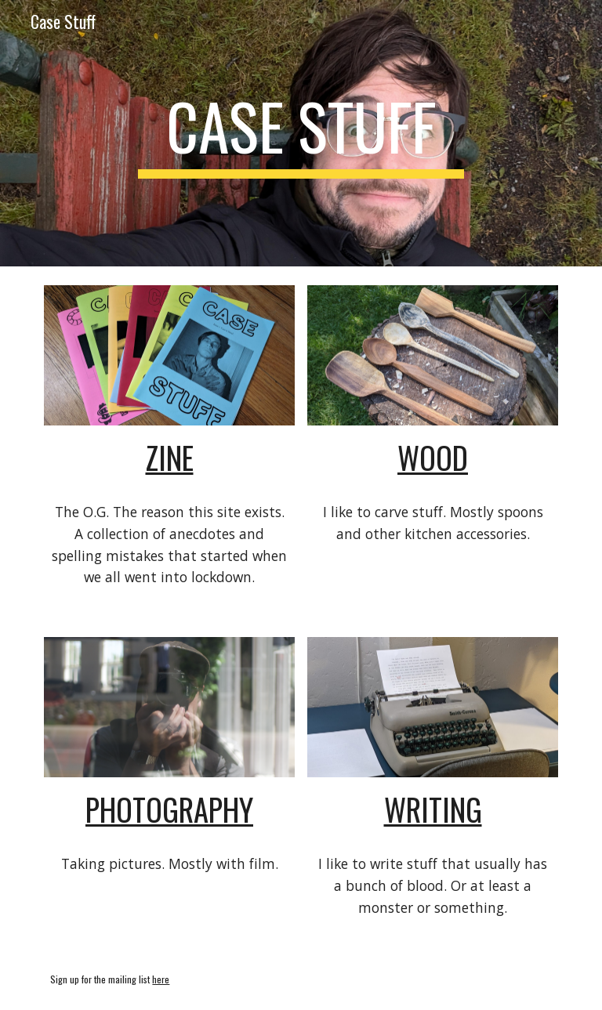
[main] (301, 133)
